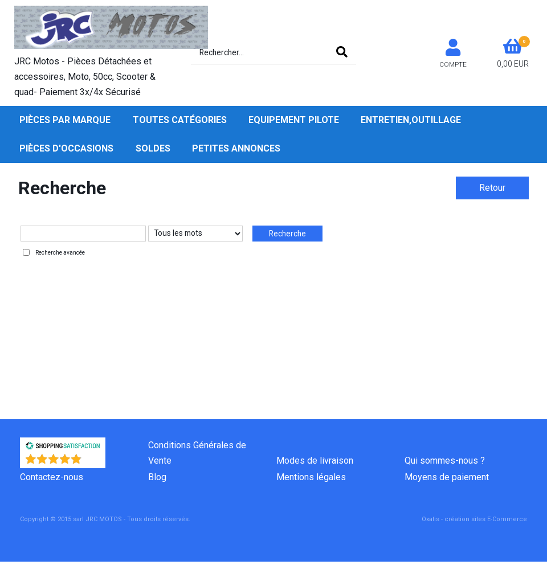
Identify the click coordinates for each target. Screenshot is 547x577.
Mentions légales (311, 477)
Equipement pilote (293, 119)
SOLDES (153, 148)
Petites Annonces (236, 148)
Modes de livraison (314, 460)
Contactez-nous (51, 477)
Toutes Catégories (180, 119)
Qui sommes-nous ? (445, 460)
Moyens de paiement (447, 477)
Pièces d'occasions (66, 148)
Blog (157, 477)
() (92, 462)
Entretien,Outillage (411, 119)
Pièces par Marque (65, 119)
